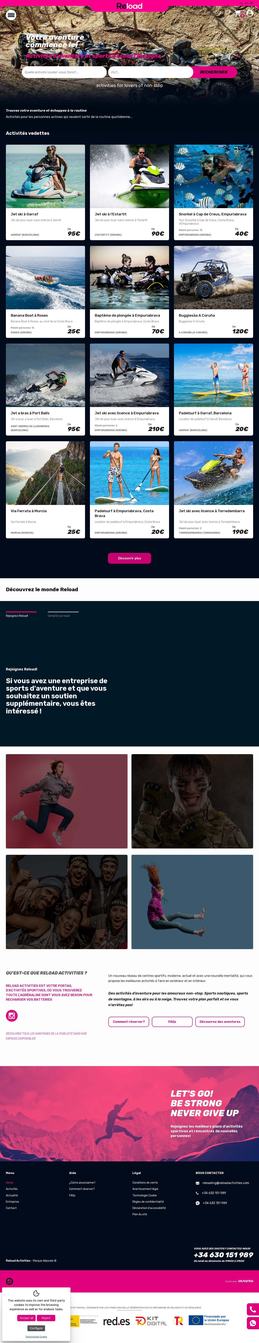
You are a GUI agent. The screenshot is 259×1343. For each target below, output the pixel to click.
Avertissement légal (145, 1189)
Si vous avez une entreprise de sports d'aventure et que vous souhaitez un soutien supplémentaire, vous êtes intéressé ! (56, 696)
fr (251, 3)
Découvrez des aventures (220, 1022)
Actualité (12, 1195)
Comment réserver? (129, 1022)
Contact (11, 1208)
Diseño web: (239, 1281)
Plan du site (139, 1214)
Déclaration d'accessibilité (149, 1208)
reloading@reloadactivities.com (222, 1183)
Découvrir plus (129, 558)
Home (9, 1182)
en (246, 3)
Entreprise (12, 1201)
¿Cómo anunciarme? (82, 1182)
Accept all (26, 1318)
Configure (36, 1328)
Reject (46, 1318)
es (241, 3)
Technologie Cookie (144, 1195)
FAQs (173, 1022)
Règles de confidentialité (148, 1201)
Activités (12, 1189)
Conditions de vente (145, 1182)
